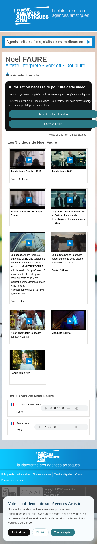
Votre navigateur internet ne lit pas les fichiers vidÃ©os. (64, 408)
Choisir (40, 532)
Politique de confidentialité (15, 474)
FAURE (26, 59)
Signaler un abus (42, 474)
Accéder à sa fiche (26, 75)
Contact (79, 474)
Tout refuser (19, 532)
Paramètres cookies (12, 480)
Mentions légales (63, 474)
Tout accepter (62, 532)
